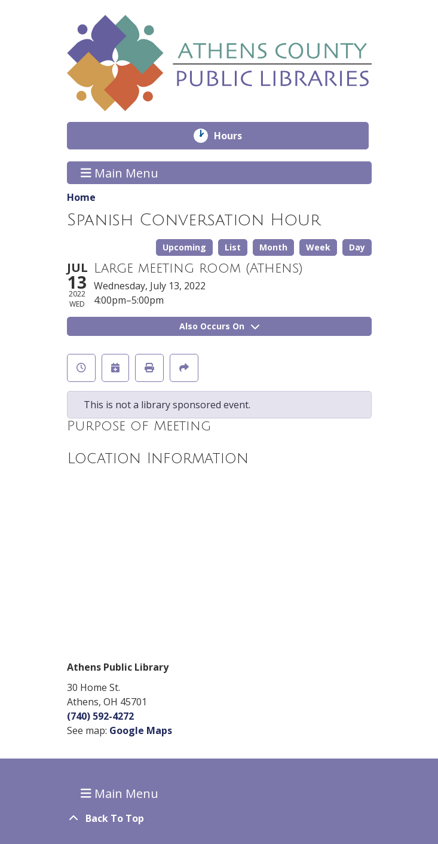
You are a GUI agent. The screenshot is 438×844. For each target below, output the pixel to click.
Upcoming (184, 247)
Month (273, 247)
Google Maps (140, 730)
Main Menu (119, 172)
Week (318, 247)
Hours (236, 136)
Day (357, 247)
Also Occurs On (219, 326)
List (233, 247)
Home (81, 197)
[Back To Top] (219, 818)
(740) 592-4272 (100, 716)
